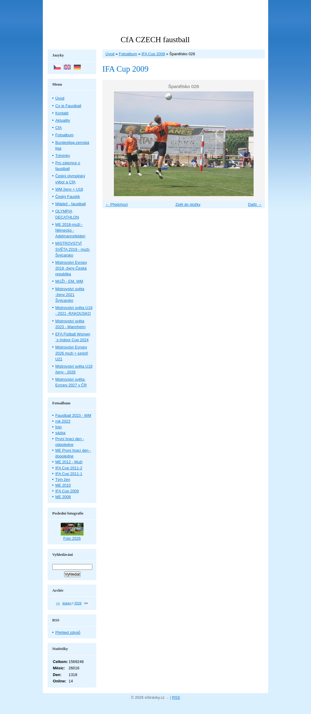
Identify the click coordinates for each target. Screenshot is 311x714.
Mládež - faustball (70, 204)
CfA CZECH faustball (155, 39)
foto (58, 427)
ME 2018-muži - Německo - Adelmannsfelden (70, 230)
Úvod (109, 54)
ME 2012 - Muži (69, 462)
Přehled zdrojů (67, 632)
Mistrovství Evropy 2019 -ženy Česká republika (71, 268)
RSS (176, 697)
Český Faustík (67, 196)
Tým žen (62, 479)
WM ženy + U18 (69, 189)
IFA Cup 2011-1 (68, 473)
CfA (58, 127)
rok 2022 (62, 421)
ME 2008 (63, 497)
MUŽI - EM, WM (69, 281)
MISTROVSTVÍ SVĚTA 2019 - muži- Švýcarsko (72, 249)
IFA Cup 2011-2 (68, 468)
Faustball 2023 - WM (73, 415)
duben (66, 603)
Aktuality (62, 120)
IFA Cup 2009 (153, 54)
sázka (60, 432)
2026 (78, 603)
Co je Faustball (68, 106)
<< (58, 603)
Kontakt (61, 113)
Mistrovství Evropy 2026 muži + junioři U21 (71, 353)
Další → (255, 204)
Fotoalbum (128, 54)
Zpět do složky (187, 204)
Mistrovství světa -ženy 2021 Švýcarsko (69, 295)
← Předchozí (116, 204)
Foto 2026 (72, 538)
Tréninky (62, 155)
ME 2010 (63, 485)
